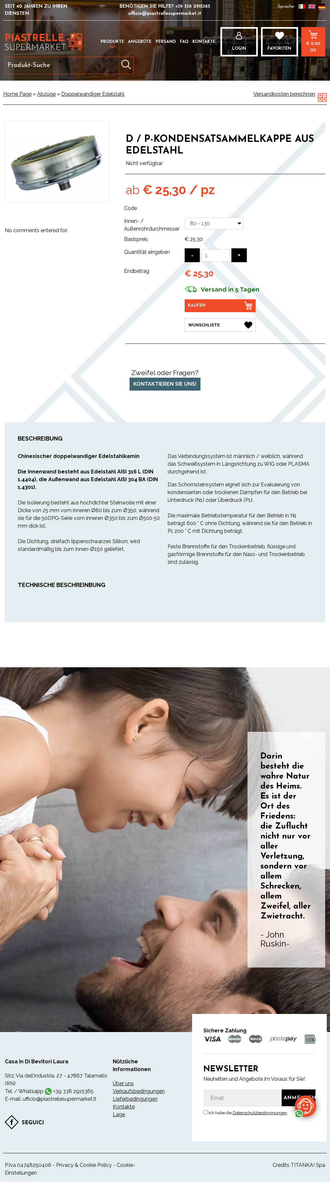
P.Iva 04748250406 (28, 1164)
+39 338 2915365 (192, 6)
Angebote (139, 42)
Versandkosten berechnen (284, 94)
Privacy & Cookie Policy (84, 1164)
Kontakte (203, 42)
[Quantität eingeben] (215, 255)
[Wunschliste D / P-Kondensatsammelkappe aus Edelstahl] (220, 324)
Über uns (123, 1082)
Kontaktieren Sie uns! (165, 383)
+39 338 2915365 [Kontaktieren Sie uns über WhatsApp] (73, 1090)
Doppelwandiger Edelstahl (92, 94)
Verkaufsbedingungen (138, 1090)
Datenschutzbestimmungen (260, 1111)
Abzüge (46, 94)
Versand (165, 42)
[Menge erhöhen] (239, 255)
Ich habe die (248, 1112)
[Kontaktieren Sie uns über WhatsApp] (305, 1105)
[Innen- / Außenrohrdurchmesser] (214, 223)
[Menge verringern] (192, 255)
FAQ (184, 42)
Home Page (17, 94)
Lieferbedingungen (135, 1098)
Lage (119, 1113)
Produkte (112, 42)
